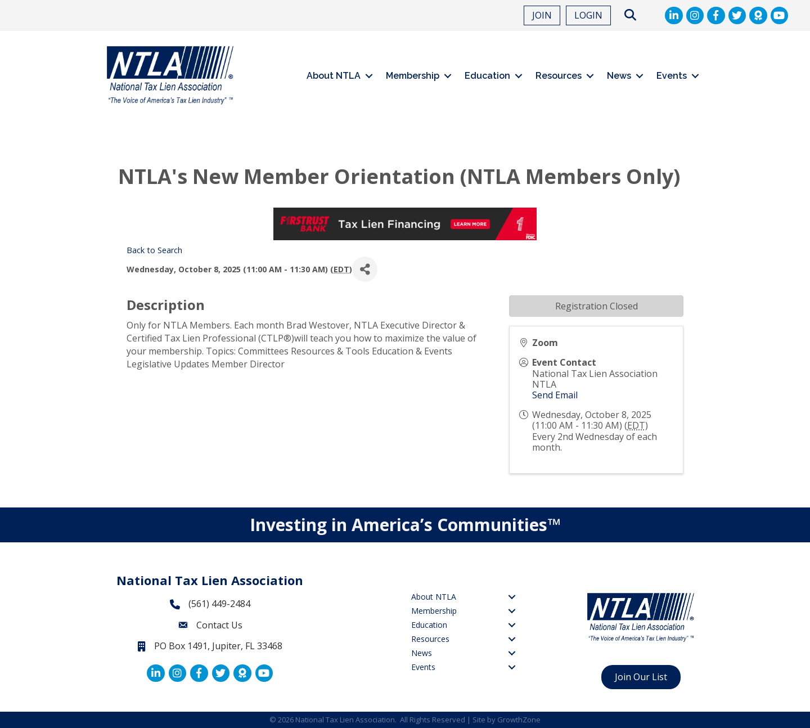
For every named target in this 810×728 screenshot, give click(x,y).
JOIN (542, 15)
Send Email (555, 395)
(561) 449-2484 (219, 603)
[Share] (364, 269)
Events (671, 75)
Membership (412, 75)
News (619, 75)
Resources (559, 75)
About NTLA (334, 75)
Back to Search (154, 250)
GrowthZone (519, 719)
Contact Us (219, 625)
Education (487, 75)
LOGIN (588, 15)
